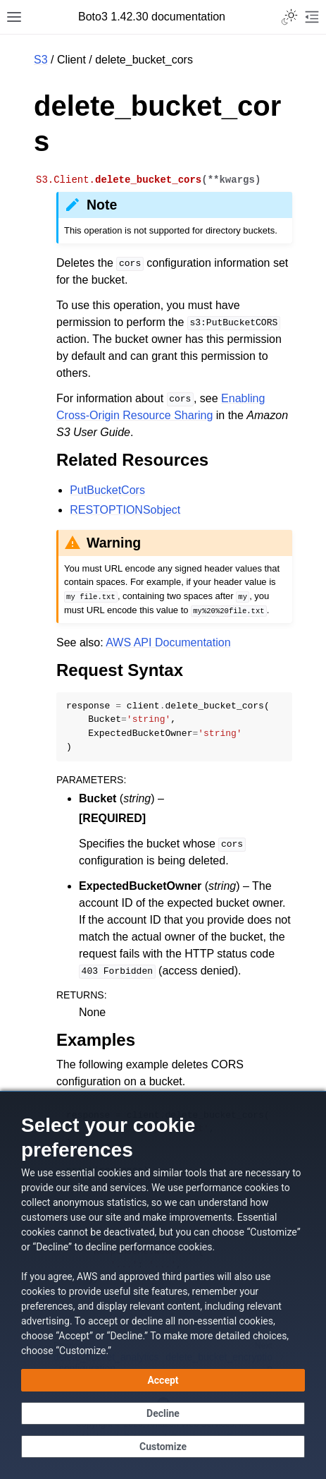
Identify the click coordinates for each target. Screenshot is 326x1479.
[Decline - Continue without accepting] (163, 1413)
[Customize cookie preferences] (163, 1446)
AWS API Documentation (168, 642)
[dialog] (163, 1285)
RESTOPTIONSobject (125, 510)
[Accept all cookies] (163, 1380)
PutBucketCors (107, 490)
